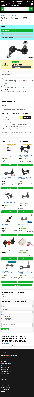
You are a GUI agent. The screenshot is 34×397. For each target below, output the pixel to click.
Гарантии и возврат (5, 387)
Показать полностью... (7, 136)
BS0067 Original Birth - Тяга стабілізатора (8, 178)
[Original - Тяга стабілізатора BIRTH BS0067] (9, 171)
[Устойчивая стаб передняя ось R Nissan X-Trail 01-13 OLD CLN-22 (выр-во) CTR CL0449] (25, 171)
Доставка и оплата (17, 1)
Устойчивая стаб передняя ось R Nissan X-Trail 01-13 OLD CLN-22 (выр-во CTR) (25, 178)
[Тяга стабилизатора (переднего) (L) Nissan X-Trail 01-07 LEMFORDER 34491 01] (25, 148)
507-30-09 (14, 5)
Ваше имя (4, 304)
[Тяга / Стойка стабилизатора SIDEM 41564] (9, 148)
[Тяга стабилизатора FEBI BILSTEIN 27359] (25, 195)
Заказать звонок (5, 367)
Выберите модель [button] (8, 37)
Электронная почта (6, 309)
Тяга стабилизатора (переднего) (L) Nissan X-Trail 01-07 (25, 154)
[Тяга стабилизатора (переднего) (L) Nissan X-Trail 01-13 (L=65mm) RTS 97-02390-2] (25, 265)
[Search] (31, 9)
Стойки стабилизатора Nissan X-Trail (11, 345)
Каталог (3, 391)
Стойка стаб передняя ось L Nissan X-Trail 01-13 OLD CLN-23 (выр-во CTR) (8, 201)
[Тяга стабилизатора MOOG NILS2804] (9, 218)
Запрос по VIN (4, 369)
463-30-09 (14, 4)
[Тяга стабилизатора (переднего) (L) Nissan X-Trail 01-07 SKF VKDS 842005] (9, 265)
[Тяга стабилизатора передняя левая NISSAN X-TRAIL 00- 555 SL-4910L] (9, 242)
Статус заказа (4, 382)
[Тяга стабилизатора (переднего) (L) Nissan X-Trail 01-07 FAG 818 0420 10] (25, 242)
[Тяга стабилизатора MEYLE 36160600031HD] (25, 218)
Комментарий (5, 321)
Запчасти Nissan (5, 343)
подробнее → (6, 83)
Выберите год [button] (6, 31)
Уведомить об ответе (7, 314)
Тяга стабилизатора (23, 201)
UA (2, 1)
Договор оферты (5, 389)
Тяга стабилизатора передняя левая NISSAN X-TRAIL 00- (8, 248)
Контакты (25, 1)
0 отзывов (11, 23)
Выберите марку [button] (7, 34)
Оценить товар (5, 316)
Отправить (5, 329)
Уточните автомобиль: (4, 27)
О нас (2, 393)
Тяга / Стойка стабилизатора (8, 154)
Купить (16, 62)
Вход (31, 1)
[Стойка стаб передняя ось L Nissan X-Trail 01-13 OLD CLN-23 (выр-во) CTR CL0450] (9, 195)
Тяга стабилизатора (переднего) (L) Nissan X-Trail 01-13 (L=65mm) (25, 272)
